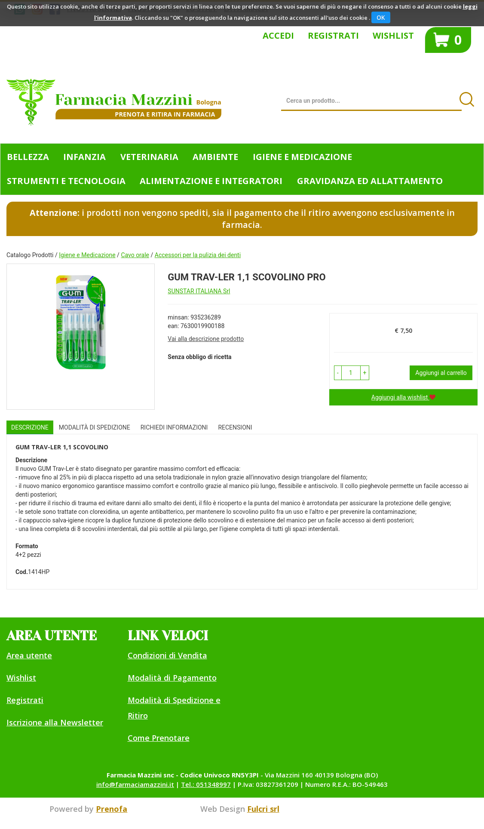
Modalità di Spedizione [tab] (94, 427)
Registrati (333, 35)
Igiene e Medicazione (87, 255)
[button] (338, 372)
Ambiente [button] (215, 157)
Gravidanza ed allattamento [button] (370, 181)
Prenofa (111, 809)
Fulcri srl (263, 809)
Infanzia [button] (84, 157)
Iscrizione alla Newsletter (54, 722)
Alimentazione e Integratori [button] (211, 181)
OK (381, 17)
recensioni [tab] (235, 427)
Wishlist (393, 35)
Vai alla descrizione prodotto (206, 338)
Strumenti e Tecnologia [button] (66, 181)
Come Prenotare (159, 738)
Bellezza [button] (28, 157)
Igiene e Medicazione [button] (302, 157)
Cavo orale (135, 255)
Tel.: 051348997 (206, 784)
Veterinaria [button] (149, 157)
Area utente (29, 655)
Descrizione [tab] (30, 427)
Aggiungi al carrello (440, 372)
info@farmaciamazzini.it (135, 784)
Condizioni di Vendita (167, 655)
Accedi (278, 35)
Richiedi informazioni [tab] (174, 427)
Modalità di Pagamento (172, 677)
